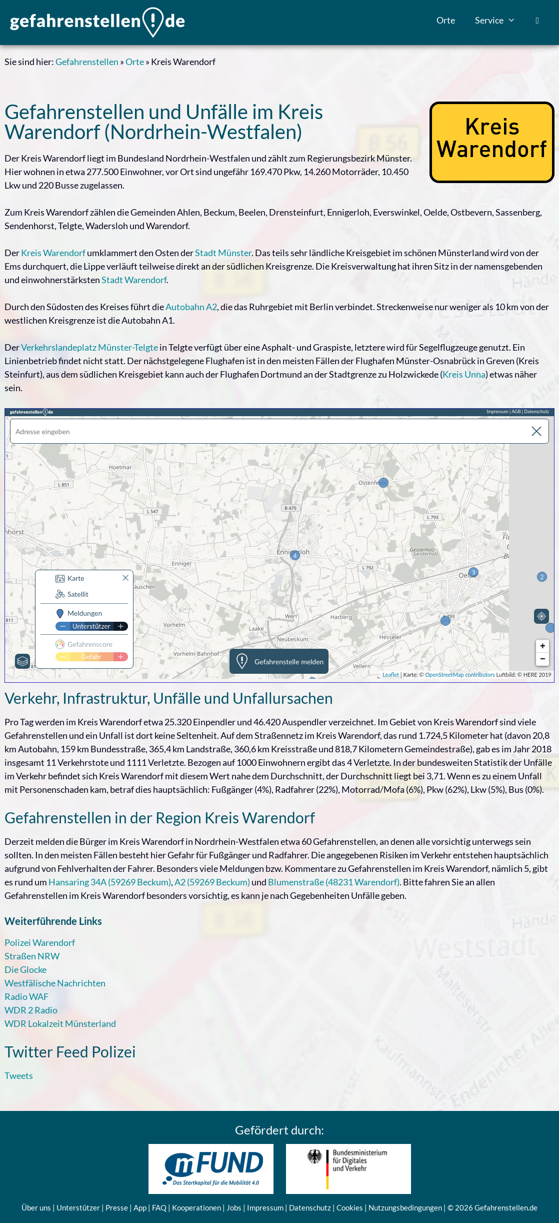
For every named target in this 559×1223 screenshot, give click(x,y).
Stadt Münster (223, 252)
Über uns (36, 1207)
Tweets (18, 1075)
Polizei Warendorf (39, 942)
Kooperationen (196, 1207)
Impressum (265, 1207)
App (140, 1207)
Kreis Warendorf (53, 252)
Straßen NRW (32, 955)
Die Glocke (25, 969)
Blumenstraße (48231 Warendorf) (334, 881)
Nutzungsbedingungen (405, 1207)
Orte (445, 20)
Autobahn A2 (191, 306)
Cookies (349, 1207)
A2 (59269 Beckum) (212, 881)
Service (500, 20)
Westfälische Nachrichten (55, 982)
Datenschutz (310, 1207)
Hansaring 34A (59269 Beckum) (109, 881)
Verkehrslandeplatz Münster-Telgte (89, 347)
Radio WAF (26, 996)
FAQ (159, 1207)
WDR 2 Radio (31, 1009)
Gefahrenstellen (87, 61)
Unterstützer (78, 1207)
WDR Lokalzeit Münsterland (60, 1023)
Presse (117, 1207)
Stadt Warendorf (134, 279)
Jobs (234, 1207)
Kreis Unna (464, 374)
